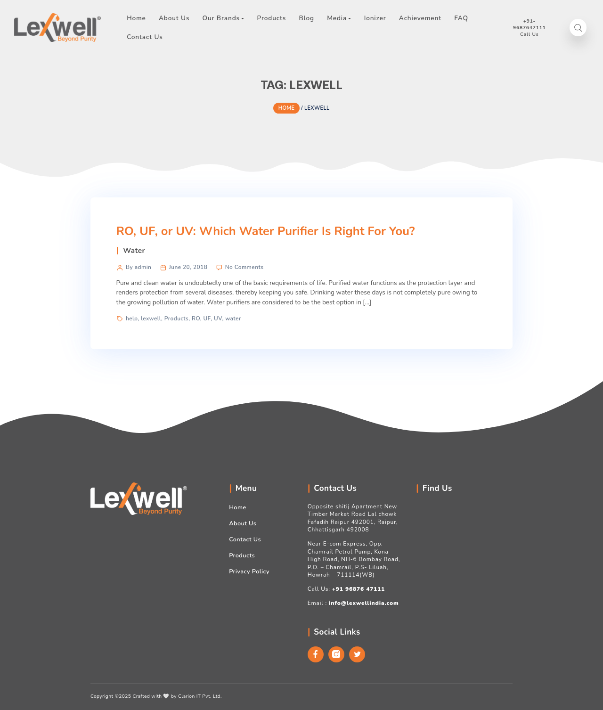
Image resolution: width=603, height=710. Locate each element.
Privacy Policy (249, 571)
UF (207, 318)
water (233, 318)
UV (218, 318)
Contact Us (245, 539)
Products (176, 318)
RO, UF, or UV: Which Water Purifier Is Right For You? (265, 231)
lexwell (151, 318)
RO (196, 318)
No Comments (244, 267)
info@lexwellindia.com (364, 603)
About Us (242, 523)
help (132, 318)
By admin (138, 267)
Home (237, 507)
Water (134, 250)
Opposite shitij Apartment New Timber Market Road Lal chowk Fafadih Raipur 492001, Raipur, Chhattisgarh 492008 (353, 518)
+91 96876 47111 (358, 589)
